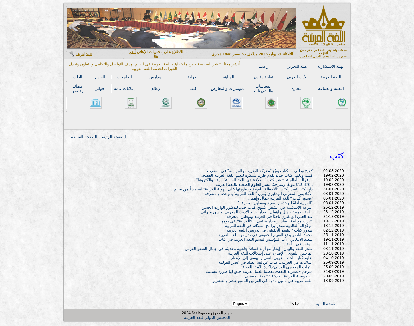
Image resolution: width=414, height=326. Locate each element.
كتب (193, 88)
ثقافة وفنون (263, 77)
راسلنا (263, 66)
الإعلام (156, 88)
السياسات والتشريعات (263, 88)
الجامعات (124, 77)
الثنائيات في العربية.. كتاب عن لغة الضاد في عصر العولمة (265, 262)
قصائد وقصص (77, 88)
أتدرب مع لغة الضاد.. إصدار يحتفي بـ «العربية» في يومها (266, 221)
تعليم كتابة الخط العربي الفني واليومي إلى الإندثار (272, 257)
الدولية (193, 77)
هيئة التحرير (297, 66)
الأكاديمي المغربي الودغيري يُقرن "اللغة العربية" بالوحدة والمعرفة (259, 193)
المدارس (156, 77)
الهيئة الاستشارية (331, 66)
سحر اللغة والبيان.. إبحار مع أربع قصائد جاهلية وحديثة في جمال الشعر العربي (248, 248)
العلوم (100, 77)
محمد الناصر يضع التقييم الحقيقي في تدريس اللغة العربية (265, 234)
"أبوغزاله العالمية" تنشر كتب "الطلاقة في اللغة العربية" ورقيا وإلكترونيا (254, 180)
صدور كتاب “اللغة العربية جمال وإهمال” (280, 198)
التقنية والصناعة (331, 88)
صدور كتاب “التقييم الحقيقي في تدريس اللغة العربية (270, 230)
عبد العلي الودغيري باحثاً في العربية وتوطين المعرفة (270, 216)
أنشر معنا (231, 64)
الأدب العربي (297, 77)
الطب (77, 77)
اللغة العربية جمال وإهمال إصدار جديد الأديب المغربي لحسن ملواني (257, 212)
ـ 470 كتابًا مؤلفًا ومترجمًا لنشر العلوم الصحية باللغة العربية (264, 184)
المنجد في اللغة (300, 244)
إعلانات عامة (124, 88)
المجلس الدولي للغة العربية (315, 56)
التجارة (297, 88)
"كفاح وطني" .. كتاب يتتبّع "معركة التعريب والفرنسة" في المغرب (259, 170)
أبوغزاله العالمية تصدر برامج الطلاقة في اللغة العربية (269, 225)
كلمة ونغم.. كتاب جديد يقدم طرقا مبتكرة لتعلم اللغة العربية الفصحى (256, 175)
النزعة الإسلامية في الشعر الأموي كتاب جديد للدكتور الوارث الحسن (257, 207)
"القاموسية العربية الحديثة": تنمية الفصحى (277, 276)
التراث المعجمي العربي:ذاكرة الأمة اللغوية (277, 267)
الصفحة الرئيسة (113, 136)
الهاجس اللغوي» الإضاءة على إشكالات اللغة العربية (270, 253)
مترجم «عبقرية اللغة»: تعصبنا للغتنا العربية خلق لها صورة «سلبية (259, 271)
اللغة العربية (331, 77)
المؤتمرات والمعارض (228, 88)
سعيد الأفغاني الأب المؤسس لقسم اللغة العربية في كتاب (265, 239)
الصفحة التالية (327, 303)
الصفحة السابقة (84, 136)
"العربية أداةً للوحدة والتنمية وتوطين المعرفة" (275, 202)
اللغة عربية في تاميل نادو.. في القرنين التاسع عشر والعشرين (262, 280)
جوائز (100, 88)
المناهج (228, 77)
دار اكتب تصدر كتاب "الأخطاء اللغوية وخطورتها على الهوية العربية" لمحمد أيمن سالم (243, 189)
